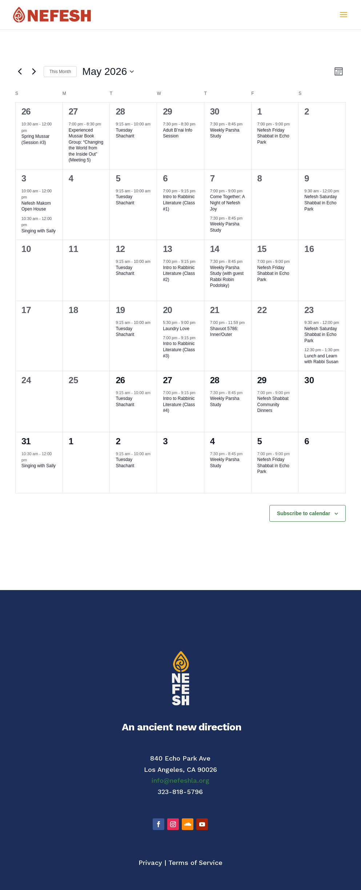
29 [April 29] (167, 111)
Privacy (150, 862)
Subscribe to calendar (303, 513)
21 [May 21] (214, 310)
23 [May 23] (308, 310)
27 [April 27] (73, 111)
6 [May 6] (165, 178)
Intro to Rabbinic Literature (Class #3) (179, 349)
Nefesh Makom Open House (36, 206)
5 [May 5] (118, 178)
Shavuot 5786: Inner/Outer (224, 331)
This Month (60, 71)
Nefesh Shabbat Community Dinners (273, 404)
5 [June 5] (259, 441)
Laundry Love (176, 328)
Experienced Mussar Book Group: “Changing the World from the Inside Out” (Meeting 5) (86, 145)
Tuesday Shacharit (125, 133)
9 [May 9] (306, 178)
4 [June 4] (212, 441)
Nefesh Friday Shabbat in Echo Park (273, 136)
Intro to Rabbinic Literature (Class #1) (179, 202)
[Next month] (33, 71)
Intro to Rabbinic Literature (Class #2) (179, 273)
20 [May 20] (167, 310)
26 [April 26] (26, 111)
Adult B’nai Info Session (177, 133)
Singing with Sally (38, 230)
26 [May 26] (120, 380)
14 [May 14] (214, 249)
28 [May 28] (214, 380)
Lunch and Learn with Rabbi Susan (321, 359)
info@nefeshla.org (180, 780)
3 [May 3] (23, 178)
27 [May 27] (167, 380)
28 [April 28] (120, 111)
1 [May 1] (259, 111)
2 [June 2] (118, 441)
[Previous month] (19, 71)
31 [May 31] (26, 441)
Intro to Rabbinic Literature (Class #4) (179, 404)
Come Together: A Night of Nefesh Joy (227, 202)
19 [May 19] (120, 310)
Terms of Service (195, 862)
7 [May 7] (212, 178)
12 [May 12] (120, 249)
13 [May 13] (167, 249)
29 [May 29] (261, 380)
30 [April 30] (214, 111)
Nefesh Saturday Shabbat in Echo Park (320, 202)
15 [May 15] (261, 249)
